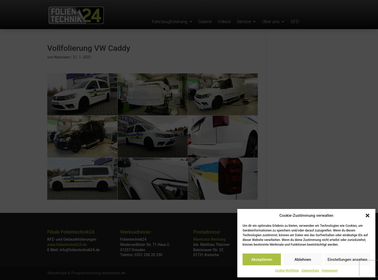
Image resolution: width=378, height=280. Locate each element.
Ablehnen (303, 259)
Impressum (330, 270)
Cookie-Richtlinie (287, 270)
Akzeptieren (261, 259)
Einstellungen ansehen (347, 259)
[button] (367, 215)
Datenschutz (310, 270)
